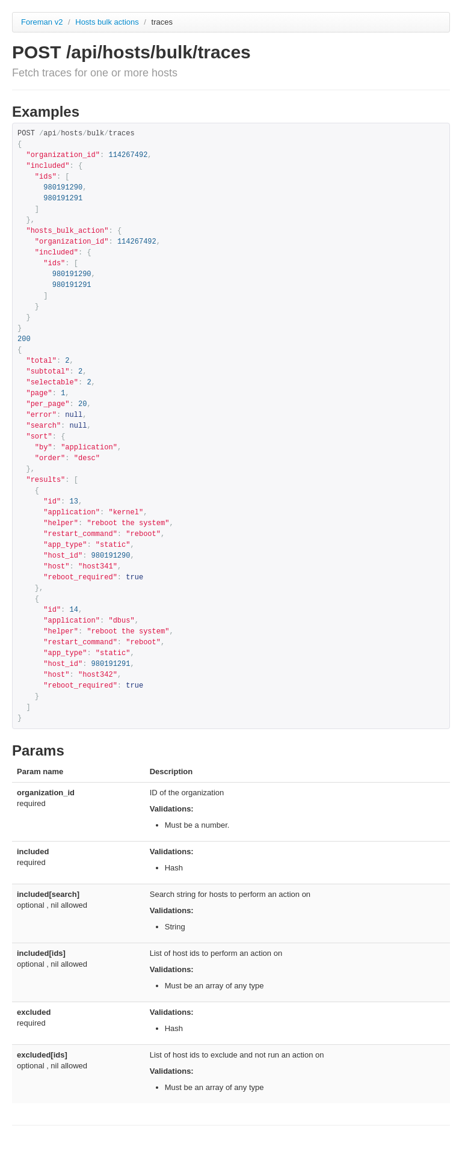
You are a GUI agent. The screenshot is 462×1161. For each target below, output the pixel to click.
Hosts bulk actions (108, 21)
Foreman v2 (42, 21)
